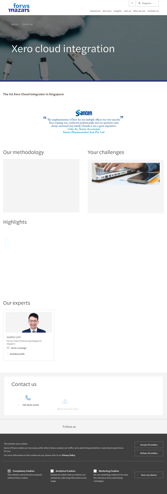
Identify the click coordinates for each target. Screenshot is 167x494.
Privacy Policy (68, 455)
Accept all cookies (148, 444)
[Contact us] (28, 404)
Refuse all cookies (148, 453)
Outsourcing (27, 23)
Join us (127, 10)
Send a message (16, 348)
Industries (95, 10)
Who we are (139, 10)
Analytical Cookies (65, 471)
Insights (118, 10)
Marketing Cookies (109, 471)
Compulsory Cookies (23, 471)
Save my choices (149, 474)
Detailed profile (15, 354)
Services (107, 10)
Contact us (153, 10)
